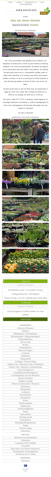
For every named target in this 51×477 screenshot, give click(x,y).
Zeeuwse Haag (25, 428)
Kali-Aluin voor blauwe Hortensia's (25, 448)
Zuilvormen (25, 431)
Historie (25, 21)
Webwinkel (35, 21)
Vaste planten (25, 414)
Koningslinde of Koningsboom (25, 451)
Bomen (25, 345)
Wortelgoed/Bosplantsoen (25, 422)
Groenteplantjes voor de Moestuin (25, 375)
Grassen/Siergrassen (25, 370)
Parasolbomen (25, 395)
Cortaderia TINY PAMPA (25, 443)
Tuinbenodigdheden (25, 409)
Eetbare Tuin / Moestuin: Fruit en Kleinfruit (25, 364)
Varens (25, 411)
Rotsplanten (25, 397)
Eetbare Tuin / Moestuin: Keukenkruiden (25, 367)
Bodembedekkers (25, 339)
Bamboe (25, 331)
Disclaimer (25, 471)
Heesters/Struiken (25, 378)
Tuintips (26, 303)
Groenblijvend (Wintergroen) (25, 372)
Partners (26, 319)
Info (19, 21)
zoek (43, 13)
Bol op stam (25, 342)
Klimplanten (25, 389)
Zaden (25, 425)
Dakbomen (25, 356)
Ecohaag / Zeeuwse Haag (25, 361)
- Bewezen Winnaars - (25, 328)
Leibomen (25, 392)
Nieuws (26, 281)
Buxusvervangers (25, 350)
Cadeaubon (25, 440)
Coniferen (25, 353)
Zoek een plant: (26, 10)
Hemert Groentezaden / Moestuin (25, 384)
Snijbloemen (25, 406)
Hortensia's (25, 386)
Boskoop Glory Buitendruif (25, 437)
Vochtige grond (25, 417)
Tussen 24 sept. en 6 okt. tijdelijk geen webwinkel (25, 298)
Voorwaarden (25, 470)
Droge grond (25, 359)
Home (13, 21)
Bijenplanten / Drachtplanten (25, 334)
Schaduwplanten (25, 403)
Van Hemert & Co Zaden (25, 454)
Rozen (25, 400)
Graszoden (25, 446)
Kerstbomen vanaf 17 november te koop (25, 290)
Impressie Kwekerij (21, 25)
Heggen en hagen (25, 381)
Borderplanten (25, 347)
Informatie (25, 461)
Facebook (34, 25)
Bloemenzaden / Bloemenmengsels (25, 336)
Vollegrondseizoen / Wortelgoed (25, 294)
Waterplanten (25, 420)
